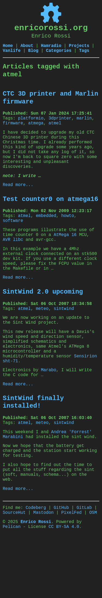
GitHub (61, 566)
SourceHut (14, 572)
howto (67, 234)
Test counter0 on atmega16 (50, 215)
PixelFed (71, 572)
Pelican (12, 588)
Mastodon (43, 572)
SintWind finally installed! (33, 447)
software (13, 240)
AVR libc (13, 262)
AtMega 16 (65, 256)
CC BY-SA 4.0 (63, 588)
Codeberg (36, 566)
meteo (42, 340)
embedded (46, 234)
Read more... (18, 201)
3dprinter (59, 122)
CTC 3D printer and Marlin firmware (50, 100)
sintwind (64, 340)
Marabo (48, 412)
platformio (31, 122)
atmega (36, 128)
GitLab (84, 566)
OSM (93, 572)
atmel (54, 128)
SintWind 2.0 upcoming (43, 321)
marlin (84, 122)
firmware (13, 128)
